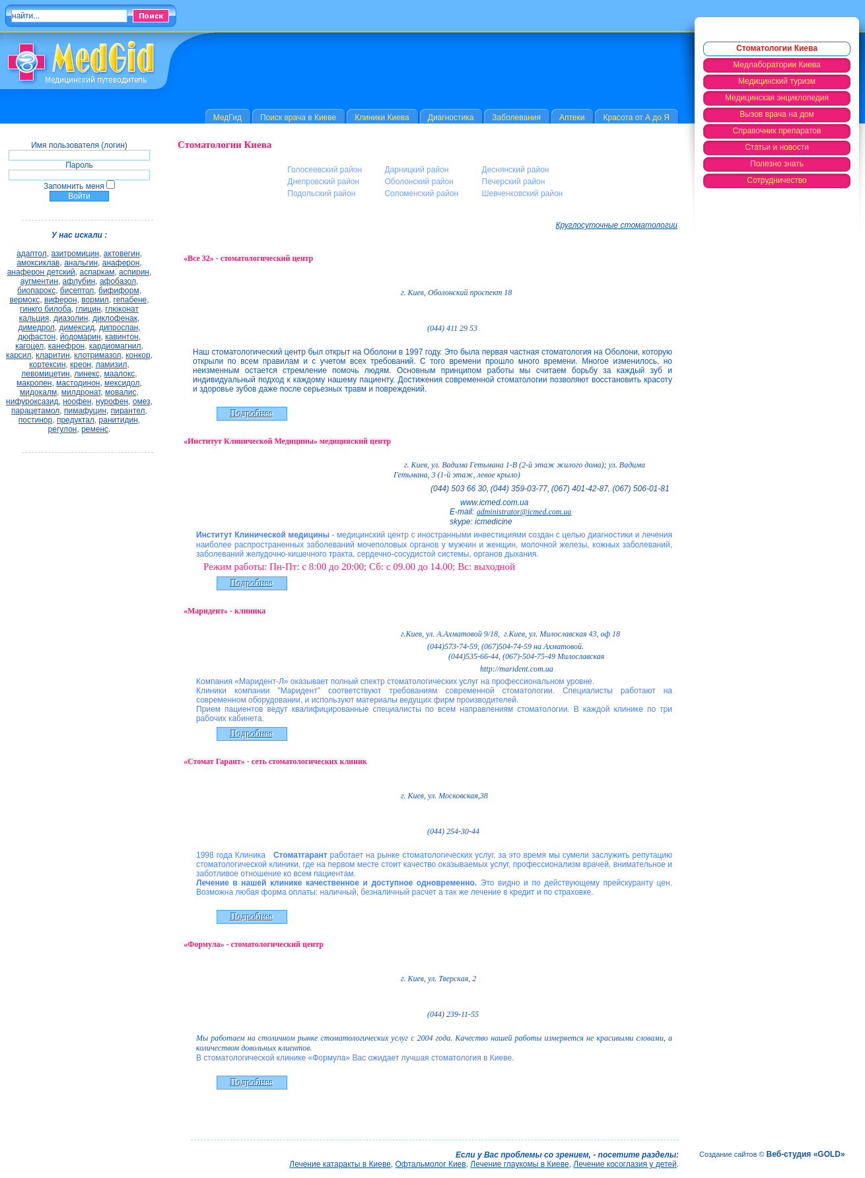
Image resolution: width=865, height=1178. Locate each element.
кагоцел (29, 346)
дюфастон (36, 336)
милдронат (81, 392)
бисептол (77, 290)
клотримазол (97, 355)
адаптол (32, 253)
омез (142, 401)
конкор (137, 355)
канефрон (66, 346)
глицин (88, 309)
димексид (77, 327)
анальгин (81, 262)
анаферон (121, 262)
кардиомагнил (115, 346)
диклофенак (114, 318)
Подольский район (321, 193)
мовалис (121, 392)
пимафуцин (85, 410)
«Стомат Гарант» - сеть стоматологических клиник (275, 761)
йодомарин (80, 336)
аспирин (134, 272)
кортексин (47, 364)
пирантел (128, 410)
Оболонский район (418, 181)
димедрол (36, 327)
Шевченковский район (522, 193)
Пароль (79, 165)
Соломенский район (421, 193)
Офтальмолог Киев (431, 1164)
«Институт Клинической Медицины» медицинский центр (287, 441)
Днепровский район (323, 181)
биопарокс (36, 290)
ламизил (111, 364)
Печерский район (513, 181)
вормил (95, 299)
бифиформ (118, 290)
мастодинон (78, 383)
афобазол (118, 281)
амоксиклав (38, 262)
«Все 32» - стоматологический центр (248, 258)
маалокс (119, 373)
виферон (60, 299)
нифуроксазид (32, 401)
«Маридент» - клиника (224, 610)
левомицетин (45, 373)
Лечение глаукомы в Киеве (519, 1164)
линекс (86, 373)
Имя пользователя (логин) (79, 145)
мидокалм (38, 392)
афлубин (79, 281)
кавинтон (122, 336)
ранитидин (118, 420)
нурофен (112, 401)
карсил (19, 355)
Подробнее (251, 414)
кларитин (52, 355)
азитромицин (75, 253)
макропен (34, 383)
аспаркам (96, 272)
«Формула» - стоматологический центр (254, 944)
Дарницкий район (416, 169)
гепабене (130, 299)
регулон (62, 429)
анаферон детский (41, 272)
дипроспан (118, 327)
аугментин (39, 281)
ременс (94, 429)
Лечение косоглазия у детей (624, 1164)
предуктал (75, 420)
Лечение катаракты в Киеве (340, 1164)
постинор (35, 420)
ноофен (77, 401)
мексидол (121, 383)
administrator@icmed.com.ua (524, 511)
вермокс (24, 299)
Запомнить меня (74, 186)
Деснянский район (515, 169)
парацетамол (35, 410)
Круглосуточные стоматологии (617, 225)
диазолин (70, 318)
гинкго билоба (45, 309)
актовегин (122, 253)
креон (80, 364)
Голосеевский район (324, 169)
